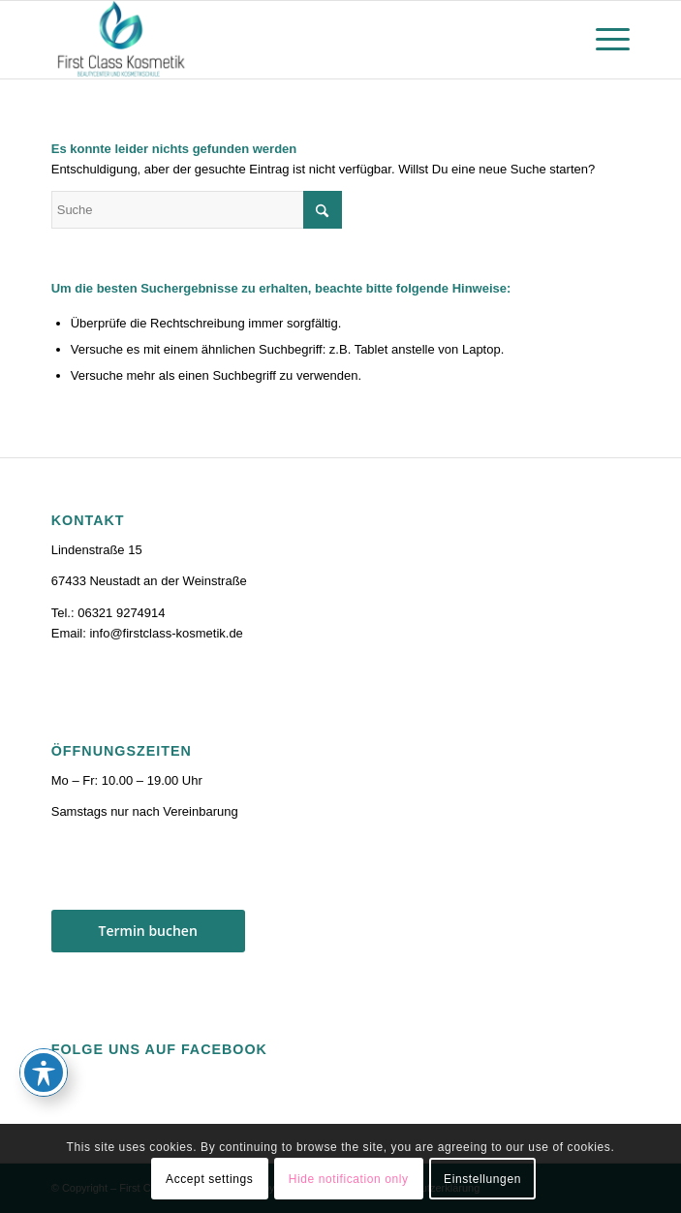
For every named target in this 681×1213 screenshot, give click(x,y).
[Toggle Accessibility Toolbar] (43, 1072)
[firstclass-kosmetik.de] (282, 39)
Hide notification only (349, 1179)
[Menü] (603, 39)
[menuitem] (603, 39)
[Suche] (196, 210)
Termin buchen (148, 930)
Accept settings (209, 1179)
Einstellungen (482, 1179)
